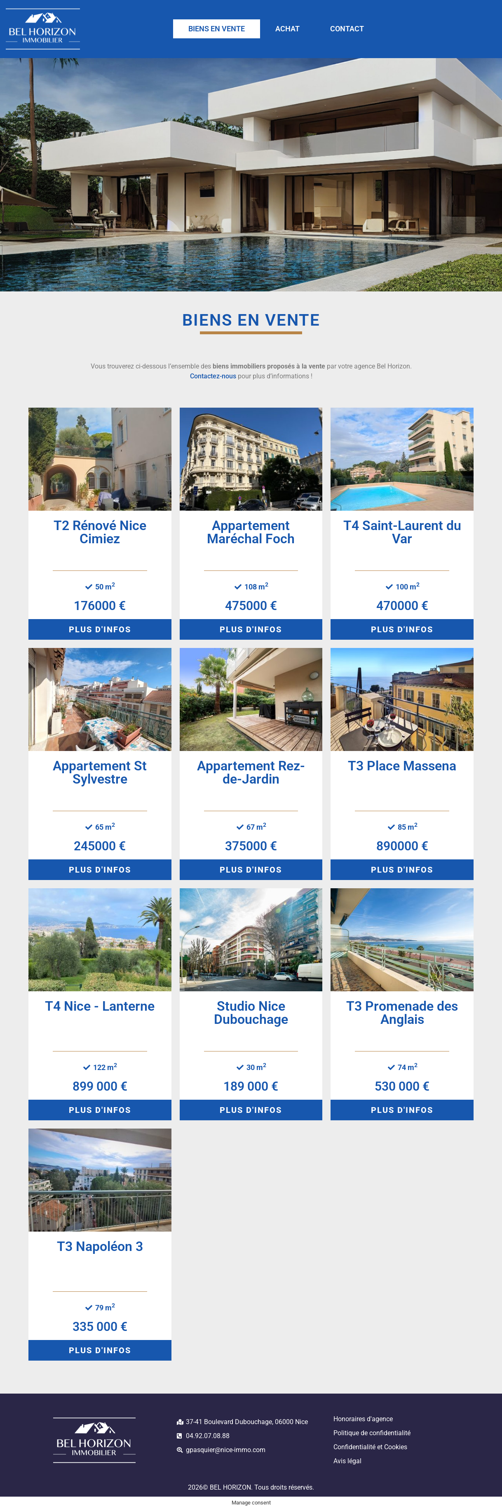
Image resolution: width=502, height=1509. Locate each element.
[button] (99, 629)
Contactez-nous (213, 376)
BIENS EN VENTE (216, 28)
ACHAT (287, 28)
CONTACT (347, 28)
